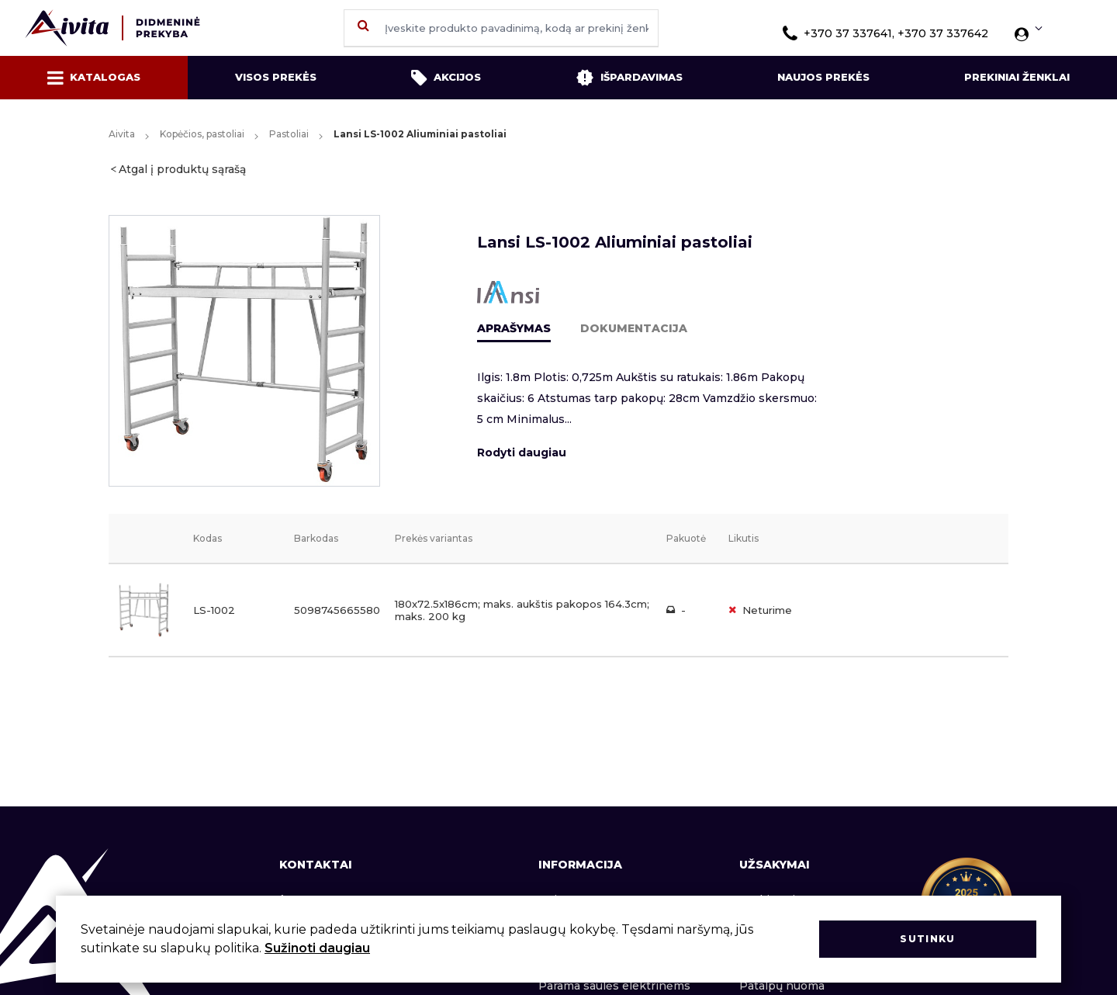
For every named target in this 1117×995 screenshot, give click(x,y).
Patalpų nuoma (782, 986)
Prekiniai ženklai (1017, 77)
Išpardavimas (629, 77)
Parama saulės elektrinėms (614, 986)
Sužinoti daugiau (317, 948)
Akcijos (446, 77)
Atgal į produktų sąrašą (182, 169)
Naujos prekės (823, 77)
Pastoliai (289, 134)
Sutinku (927, 939)
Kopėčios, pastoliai (202, 134)
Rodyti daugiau (521, 452)
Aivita (122, 134)
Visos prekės (275, 77)
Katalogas (93, 77)
